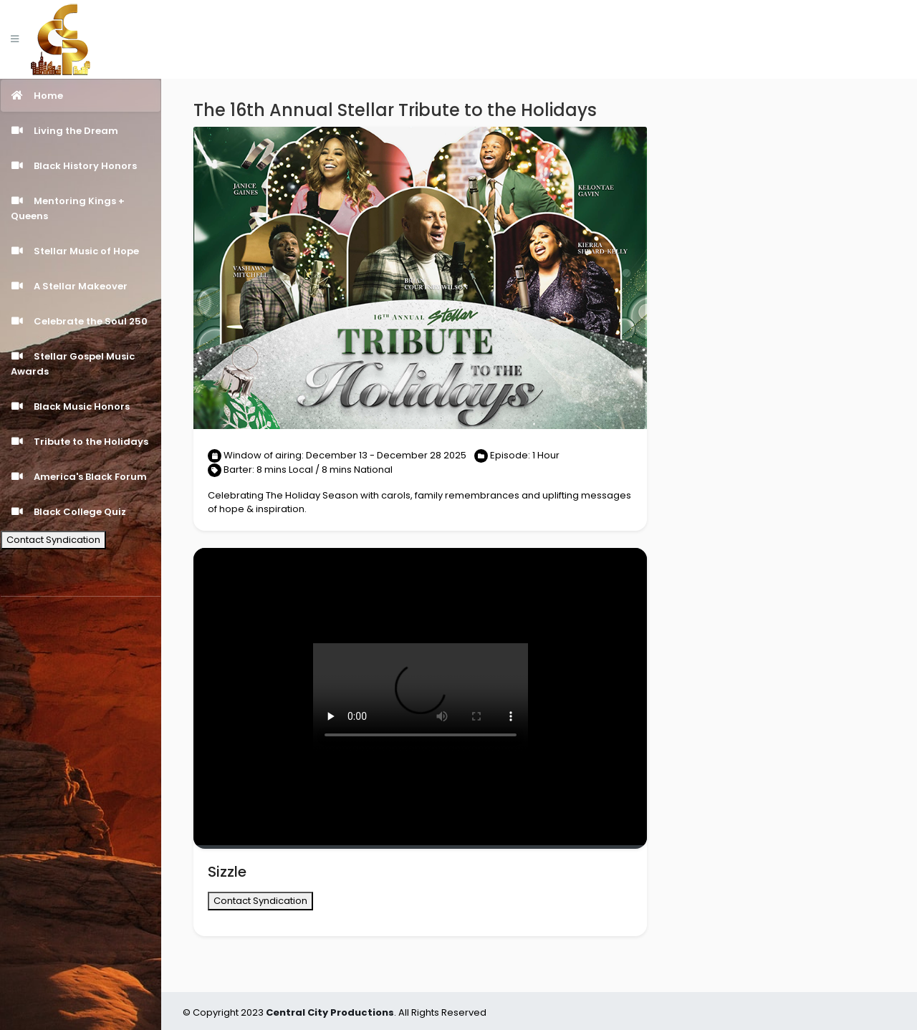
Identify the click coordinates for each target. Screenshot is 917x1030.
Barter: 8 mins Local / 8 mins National (308, 469)
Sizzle (227, 872)
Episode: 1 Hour (525, 455)
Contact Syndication (53, 540)
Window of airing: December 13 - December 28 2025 (337, 455)
